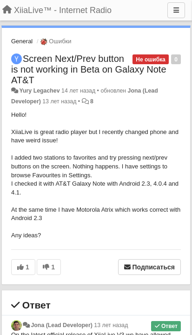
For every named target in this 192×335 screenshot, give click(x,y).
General (22, 41)
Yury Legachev (39, 90)
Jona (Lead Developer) (61, 325)
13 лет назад (111, 325)
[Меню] (176, 10)
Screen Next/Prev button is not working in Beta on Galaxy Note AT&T (88, 69)
